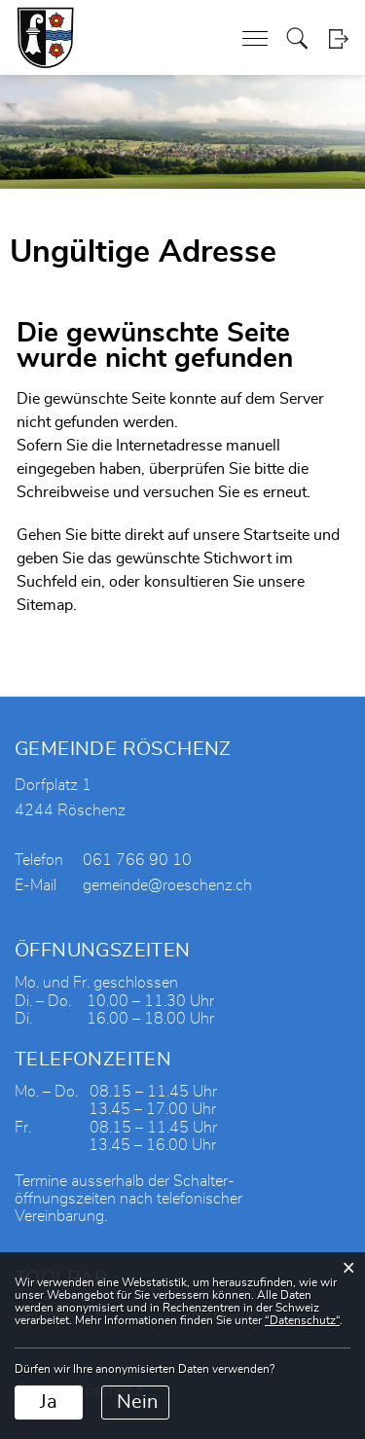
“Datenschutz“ (302, 1320)
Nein (137, 1402)
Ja (48, 1402)
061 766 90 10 (137, 860)
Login (338, 38)
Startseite (276, 535)
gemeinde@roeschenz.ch (167, 885)
